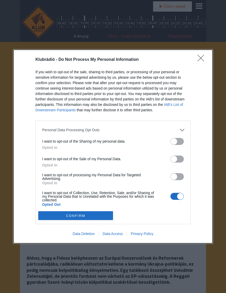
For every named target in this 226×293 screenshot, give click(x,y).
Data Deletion (84, 234)
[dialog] (113, 147)
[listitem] (113, 130)
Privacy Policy (142, 234)
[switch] (177, 141)
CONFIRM (75, 216)
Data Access (113, 234)
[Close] (202, 60)
